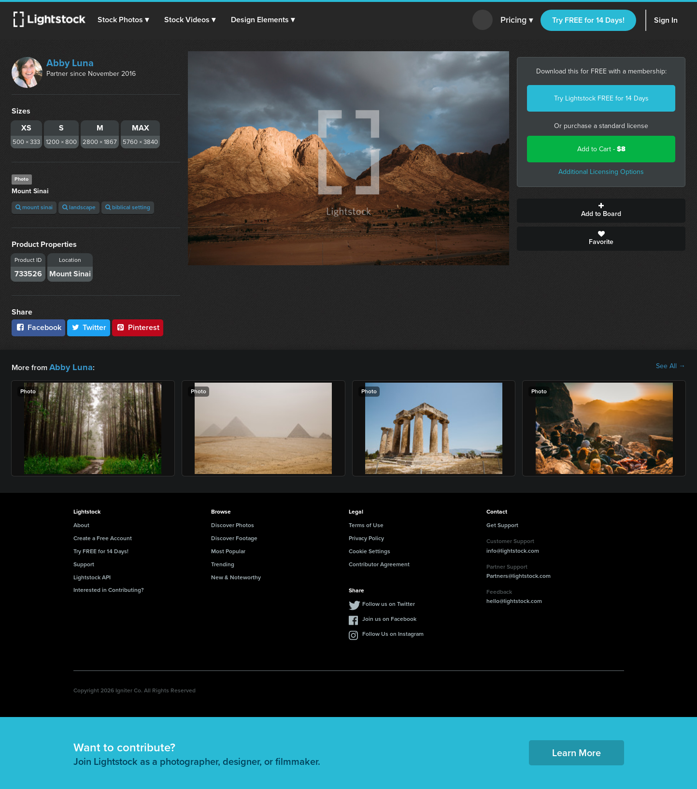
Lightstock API (92, 576)
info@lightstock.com (512, 549)
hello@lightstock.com (514, 599)
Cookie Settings (369, 549)
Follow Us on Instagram (393, 632)
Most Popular (228, 549)
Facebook (38, 327)
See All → (670, 366)
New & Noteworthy (236, 576)
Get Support (502, 523)
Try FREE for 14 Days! (588, 20)
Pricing (516, 20)
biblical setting (127, 207)
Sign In (666, 20)
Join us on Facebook (389, 617)
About (81, 523)
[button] (125, 20)
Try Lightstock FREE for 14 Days (601, 98)
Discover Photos (232, 523)
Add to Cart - (601, 149)
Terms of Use (366, 523)
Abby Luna (70, 63)
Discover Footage (234, 536)
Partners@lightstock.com (518, 574)
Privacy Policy (366, 536)
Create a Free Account (102, 536)
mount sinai (34, 207)
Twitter (89, 327)
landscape (79, 207)
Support (83, 563)
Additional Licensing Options (601, 172)
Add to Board (601, 210)
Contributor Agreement (379, 563)
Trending (222, 563)
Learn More (576, 751)
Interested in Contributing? (108, 588)
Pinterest (137, 327)
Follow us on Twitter (388, 602)
